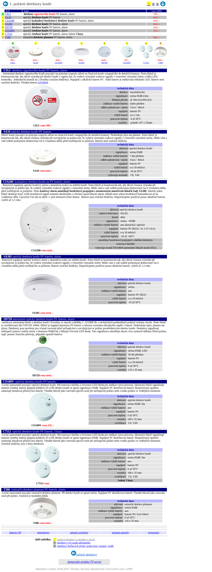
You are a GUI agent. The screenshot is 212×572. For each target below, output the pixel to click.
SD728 (8, 27)
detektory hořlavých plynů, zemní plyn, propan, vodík (85, 546)
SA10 (8, 17)
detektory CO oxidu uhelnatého (73, 542)
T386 (8, 37)
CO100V (10, 30)
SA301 (8, 24)
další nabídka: (44, 539)
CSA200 (9, 20)
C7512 (8, 34)
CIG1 (8, 14)
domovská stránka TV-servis (84, 562)
